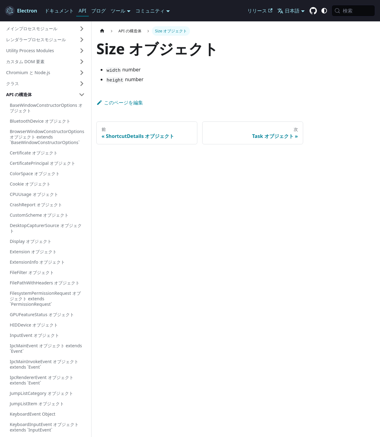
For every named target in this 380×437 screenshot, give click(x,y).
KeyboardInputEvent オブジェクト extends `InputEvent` (44, 427)
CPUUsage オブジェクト (34, 194)
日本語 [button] (288, 10)
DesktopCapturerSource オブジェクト (46, 228)
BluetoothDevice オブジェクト (40, 121)
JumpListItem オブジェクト (37, 403)
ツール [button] (118, 10)
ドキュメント (59, 10)
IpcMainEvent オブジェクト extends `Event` (46, 348)
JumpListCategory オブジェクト (41, 393)
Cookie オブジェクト (30, 184)
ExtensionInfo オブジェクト (37, 262)
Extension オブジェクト (33, 252)
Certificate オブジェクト (34, 153)
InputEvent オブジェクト (34, 335)
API (82, 10)
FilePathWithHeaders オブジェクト (45, 283)
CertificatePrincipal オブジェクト (42, 163)
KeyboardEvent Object (33, 414)
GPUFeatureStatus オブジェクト (42, 314)
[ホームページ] (102, 31)
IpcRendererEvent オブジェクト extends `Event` (41, 380)
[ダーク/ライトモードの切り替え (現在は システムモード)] (324, 11)
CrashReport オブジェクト (36, 205)
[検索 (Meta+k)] (353, 10)
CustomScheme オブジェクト (39, 215)
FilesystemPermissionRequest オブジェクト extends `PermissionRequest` (45, 298)
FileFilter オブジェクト (32, 272)
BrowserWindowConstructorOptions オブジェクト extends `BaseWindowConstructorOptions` (47, 136)
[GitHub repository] (313, 11)
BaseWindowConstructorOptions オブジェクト (46, 108)
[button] (45, 29)
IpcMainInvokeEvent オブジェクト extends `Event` (44, 364)
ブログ (98, 10)
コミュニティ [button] (150, 10)
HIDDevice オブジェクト (34, 325)
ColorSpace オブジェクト (35, 173)
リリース (259, 10)
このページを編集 (119, 102)
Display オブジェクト (31, 241)
